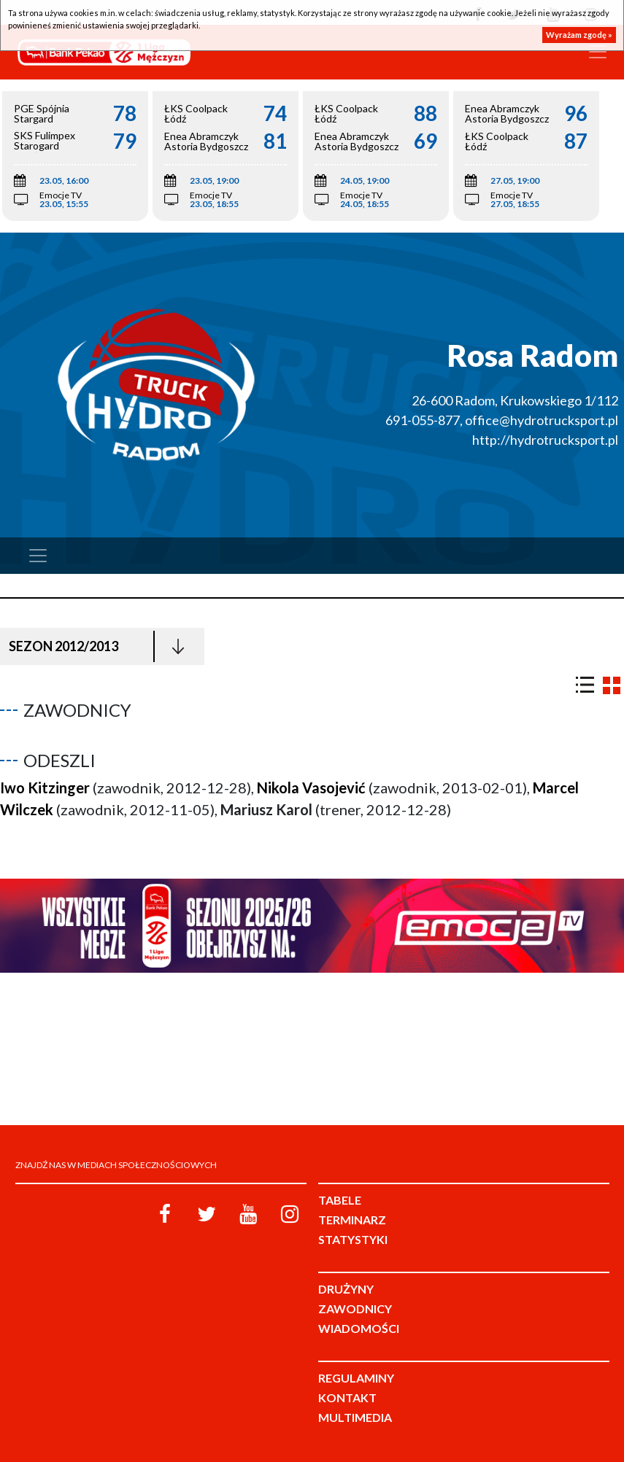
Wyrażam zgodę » (579, 34)
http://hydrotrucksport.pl (545, 440)
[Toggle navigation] (597, 51)
